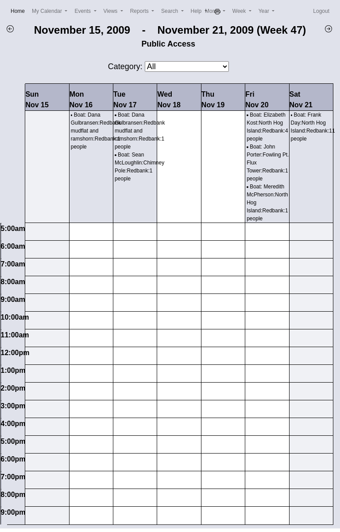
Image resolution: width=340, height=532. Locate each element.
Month (213, 11)
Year (265, 11)
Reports (140, 11)
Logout (321, 11)
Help (197, 11)
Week (239, 11)
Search (170, 11)
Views (111, 11)
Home (19, 10)
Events (83, 11)
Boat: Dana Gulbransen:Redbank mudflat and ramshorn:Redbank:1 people (96, 131)
